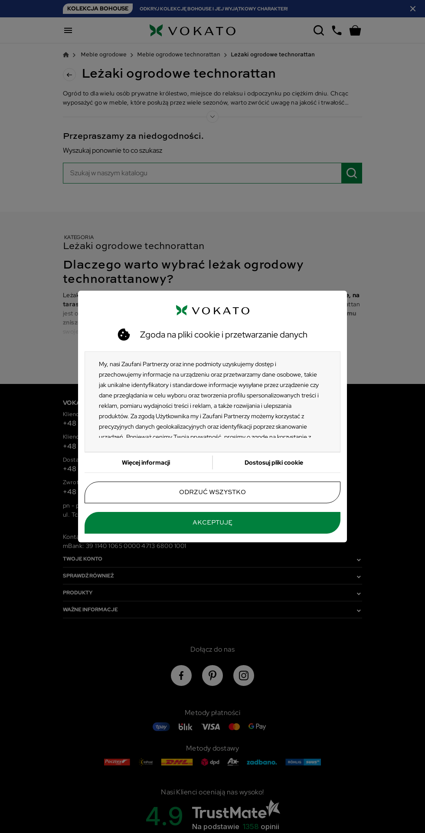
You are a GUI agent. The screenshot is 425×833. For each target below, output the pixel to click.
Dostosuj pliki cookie (274, 462)
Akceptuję (212, 523)
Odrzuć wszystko (212, 492)
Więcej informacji (146, 462)
